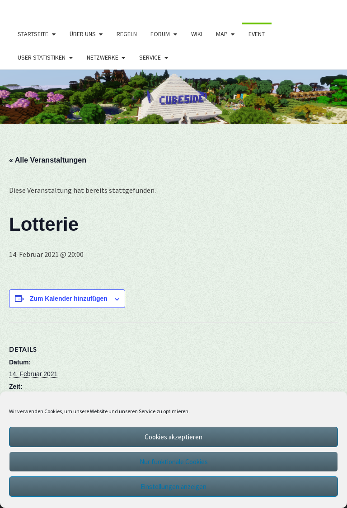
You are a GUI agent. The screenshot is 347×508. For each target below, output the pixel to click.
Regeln (127, 34)
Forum (160, 34)
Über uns (83, 34)
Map (222, 34)
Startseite (33, 34)
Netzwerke (102, 57)
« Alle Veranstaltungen (47, 160)
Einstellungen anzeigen (173, 486)
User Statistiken (42, 57)
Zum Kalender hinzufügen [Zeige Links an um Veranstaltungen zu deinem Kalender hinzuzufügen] (69, 298)
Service (150, 57)
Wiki (196, 34)
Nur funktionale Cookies (174, 461)
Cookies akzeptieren (173, 437)
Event (257, 34)
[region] (173, 97)
